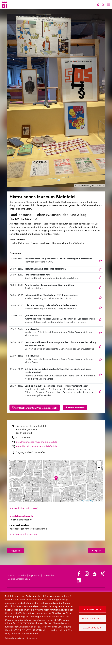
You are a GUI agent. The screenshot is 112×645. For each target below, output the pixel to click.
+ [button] (99, 463)
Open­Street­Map (87, 501)
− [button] (99, 468)
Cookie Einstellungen (92, 618)
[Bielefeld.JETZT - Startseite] (4, 5)
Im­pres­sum (34, 575)
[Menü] (108, 5)
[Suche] (103, 5)
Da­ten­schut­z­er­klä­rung (14, 638)
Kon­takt (12, 575)
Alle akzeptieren (92, 609)
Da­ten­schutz (49, 575)
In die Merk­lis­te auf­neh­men (101, 262)
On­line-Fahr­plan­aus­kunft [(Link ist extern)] (23, 534)
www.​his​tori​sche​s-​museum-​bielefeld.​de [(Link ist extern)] (36, 446)
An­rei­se (22, 575)
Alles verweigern (92, 628)
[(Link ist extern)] (79, 574)
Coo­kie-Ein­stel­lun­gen (19, 578)
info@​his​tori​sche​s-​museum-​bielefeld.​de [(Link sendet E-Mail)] (36, 441)
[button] (98, 5)
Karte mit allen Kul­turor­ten (24, 508)
